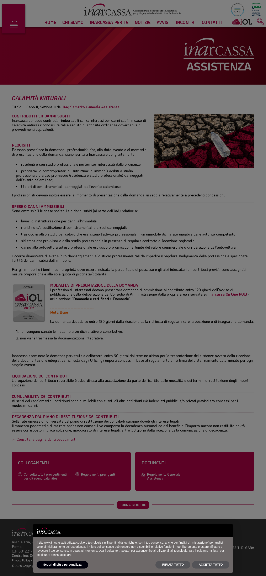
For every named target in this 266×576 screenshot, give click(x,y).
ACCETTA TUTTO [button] (211, 564)
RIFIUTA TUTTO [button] (173, 564)
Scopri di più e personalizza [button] (62, 564)
